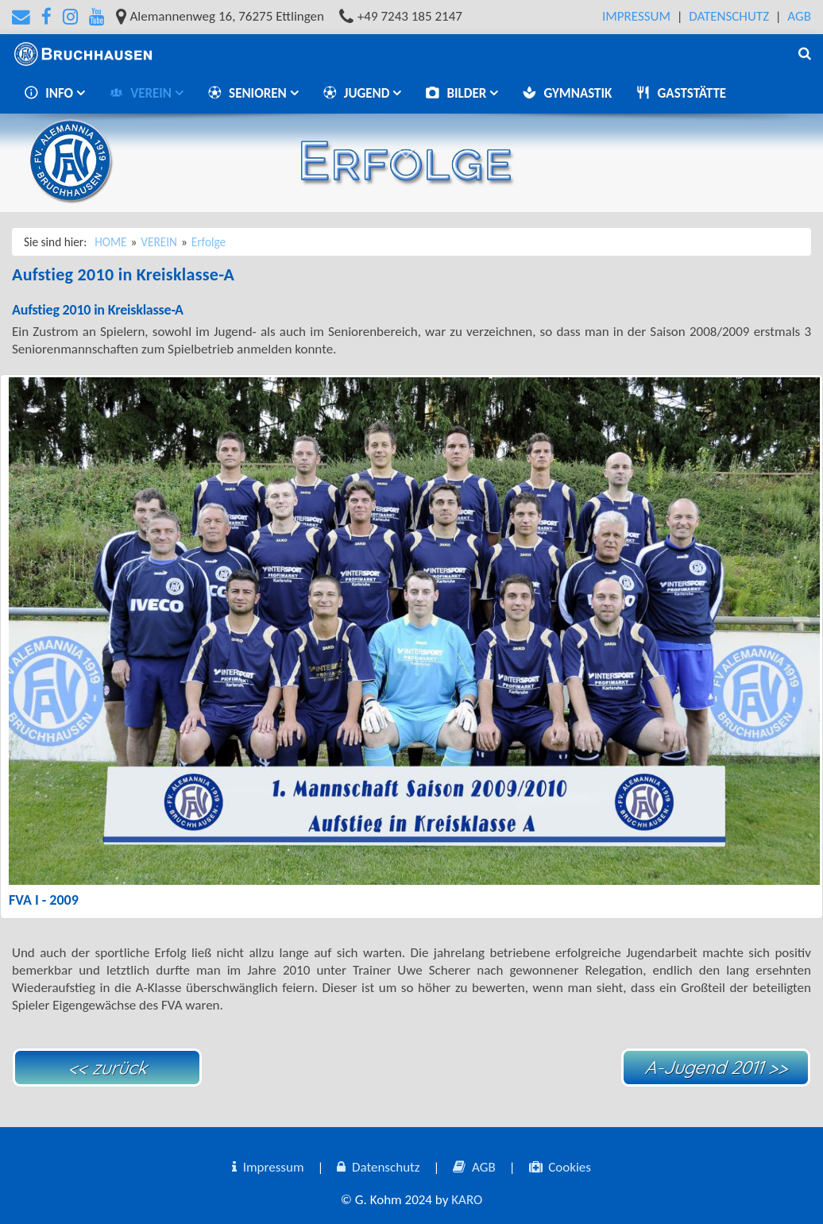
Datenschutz (729, 16)
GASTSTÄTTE (681, 93)
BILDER (457, 93)
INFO (50, 93)
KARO (466, 1199)
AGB (799, 16)
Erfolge (208, 241)
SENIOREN (248, 93)
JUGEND (358, 93)
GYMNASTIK (567, 93)
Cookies (560, 1167)
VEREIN (142, 93)
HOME (110, 241)
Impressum (636, 16)
